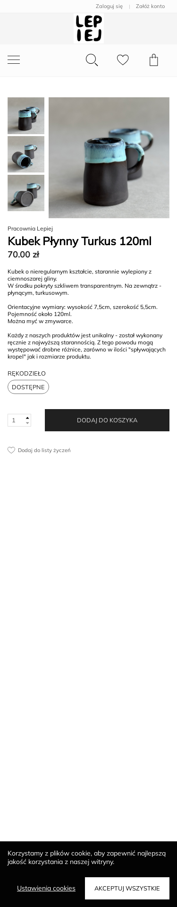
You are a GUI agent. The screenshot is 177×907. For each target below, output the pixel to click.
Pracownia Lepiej (30, 228)
